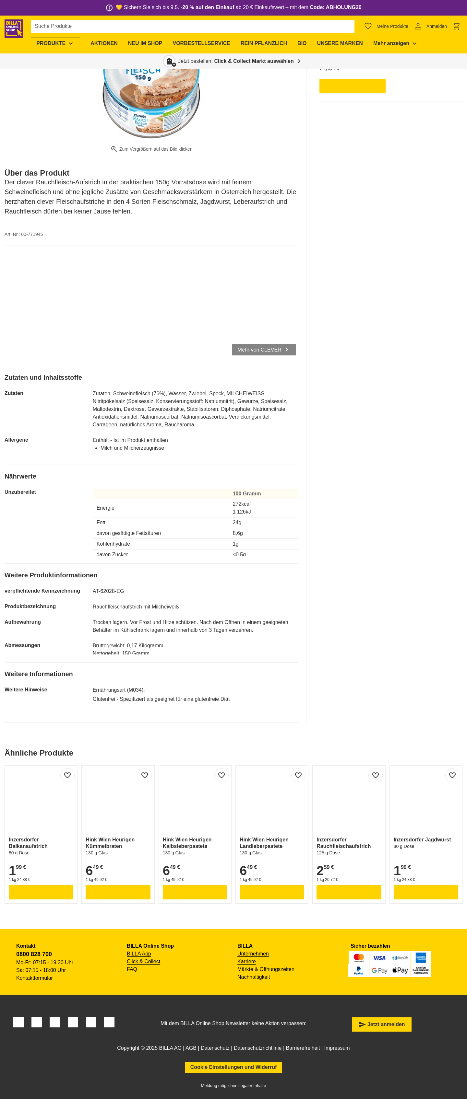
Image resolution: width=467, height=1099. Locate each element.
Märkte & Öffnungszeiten (265, 969)
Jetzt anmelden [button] (381, 1024)
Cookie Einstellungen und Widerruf (233, 1067)
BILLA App (139, 953)
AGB (191, 1048)
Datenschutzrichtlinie (258, 1048)
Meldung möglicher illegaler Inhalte (233, 1085)
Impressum (337, 1048)
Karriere (246, 961)
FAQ (132, 969)
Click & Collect (143, 961)
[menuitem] (66, 43)
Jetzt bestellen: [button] (236, 61)
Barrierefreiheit (303, 1048)
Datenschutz (215, 1048)
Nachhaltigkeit (253, 977)
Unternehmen (253, 953)
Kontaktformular (34, 978)
